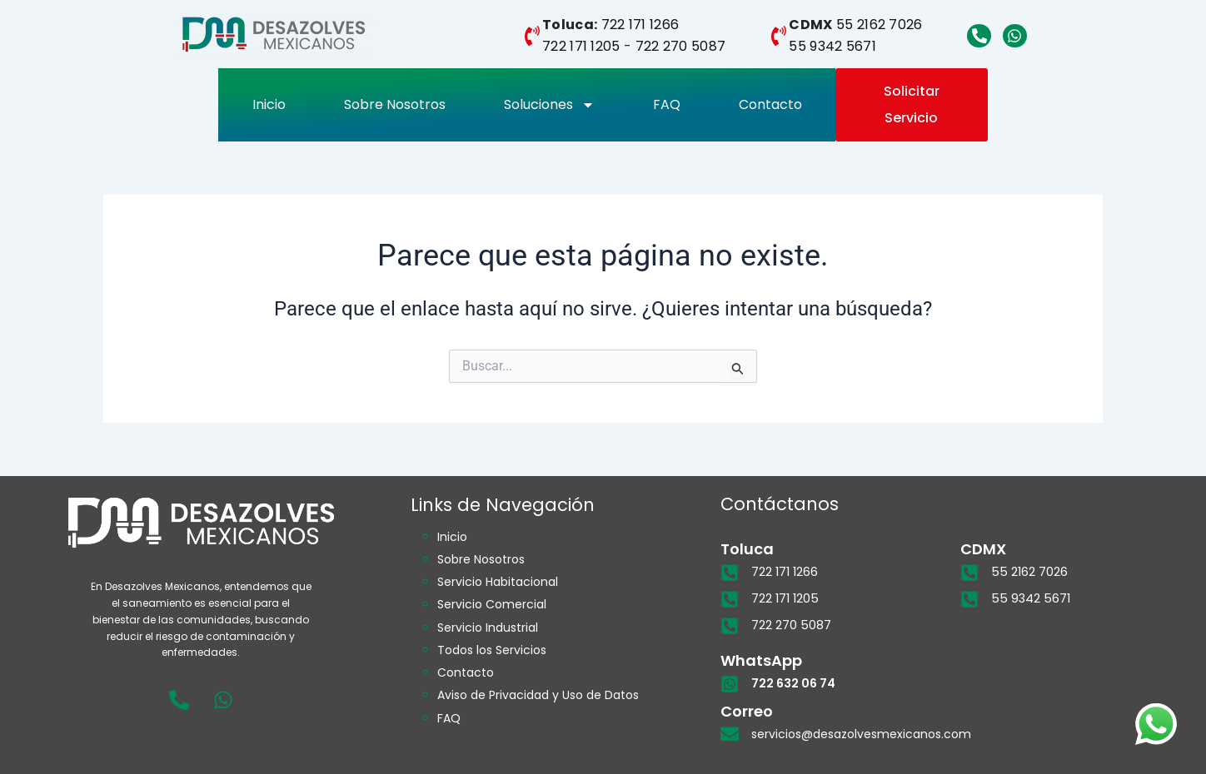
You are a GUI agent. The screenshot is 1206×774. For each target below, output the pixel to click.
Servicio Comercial (491, 604)
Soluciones (549, 105)
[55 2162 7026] (969, 572)
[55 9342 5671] (969, 599)
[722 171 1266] (729, 572)
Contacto (770, 104)
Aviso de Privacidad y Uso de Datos (538, 694)
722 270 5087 (680, 46)
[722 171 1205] (729, 599)
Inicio (269, 104)
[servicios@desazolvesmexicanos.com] (729, 733)
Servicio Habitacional (497, 581)
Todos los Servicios (491, 649)
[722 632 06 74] (729, 683)
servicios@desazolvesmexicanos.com (861, 733)
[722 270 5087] (729, 626)
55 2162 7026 (879, 24)
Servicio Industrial (487, 626)
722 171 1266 (640, 24)
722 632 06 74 (793, 683)
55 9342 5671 (832, 46)
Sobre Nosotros (395, 104)
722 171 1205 (581, 46)
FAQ (666, 104)
